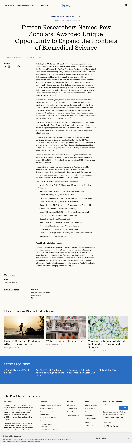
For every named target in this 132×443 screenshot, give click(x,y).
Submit (123, 408)
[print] (18, 66)
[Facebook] (104, 426)
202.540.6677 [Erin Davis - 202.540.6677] (36, 295)
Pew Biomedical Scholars (37, 311)
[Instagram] (107, 426)
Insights (70, 401)
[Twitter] (114, 426)
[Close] (128, 440)
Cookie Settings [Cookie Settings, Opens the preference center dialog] (101, 440)
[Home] (22, 396)
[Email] (111, 408)
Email (104, 404)
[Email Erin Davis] (32, 298)
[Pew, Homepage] (66, 5)
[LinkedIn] (111, 426)
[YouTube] (117, 426)
